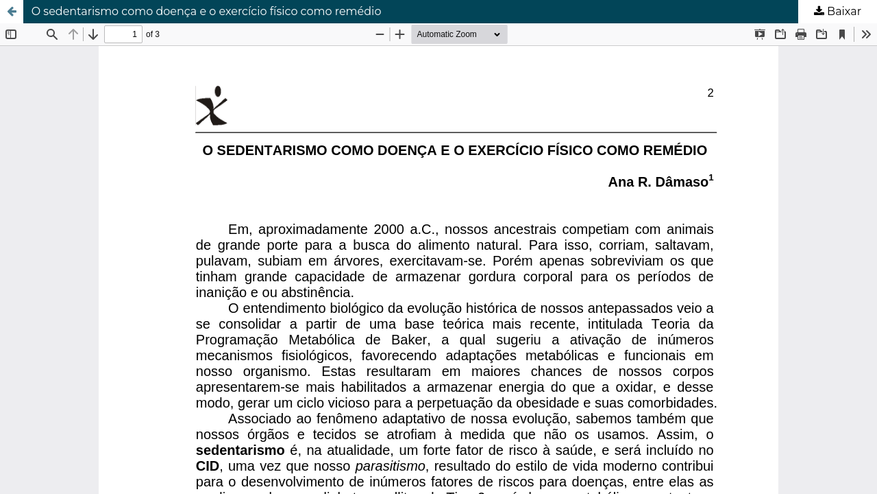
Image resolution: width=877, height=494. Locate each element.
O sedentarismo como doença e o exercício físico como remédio (207, 11)
